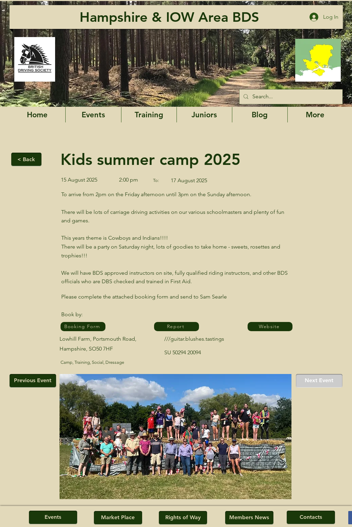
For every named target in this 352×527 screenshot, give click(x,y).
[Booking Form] (83, 326)
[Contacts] (311, 517)
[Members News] (249, 518)
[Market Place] (118, 518)
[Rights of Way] (183, 518)
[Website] (270, 326)
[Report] (176, 326)
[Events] (53, 517)
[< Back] (26, 159)
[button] (315, 114)
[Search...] (290, 96)
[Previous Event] (33, 381)
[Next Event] (319, 381)
